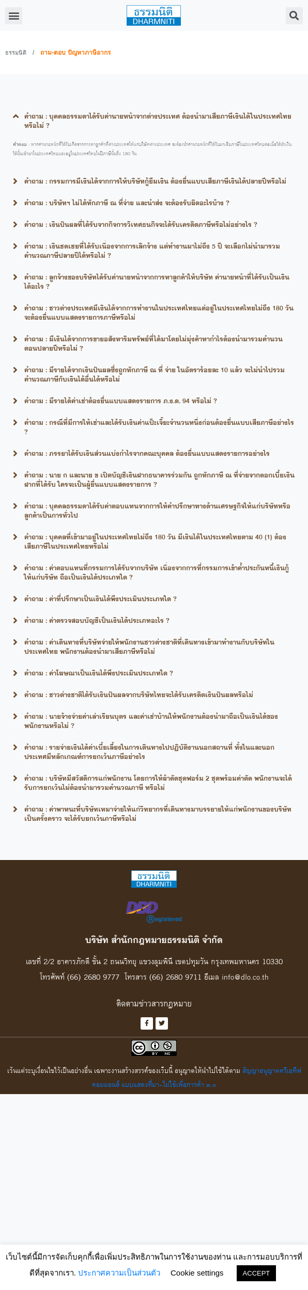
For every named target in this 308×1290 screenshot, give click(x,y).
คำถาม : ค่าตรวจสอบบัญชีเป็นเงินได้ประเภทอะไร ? (97, 620)
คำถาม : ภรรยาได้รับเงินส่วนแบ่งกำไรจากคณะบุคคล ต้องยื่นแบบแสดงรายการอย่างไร (147, 453)
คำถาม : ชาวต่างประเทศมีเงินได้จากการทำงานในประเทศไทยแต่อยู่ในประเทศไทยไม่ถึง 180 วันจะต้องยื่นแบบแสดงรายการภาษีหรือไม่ (159, 312)
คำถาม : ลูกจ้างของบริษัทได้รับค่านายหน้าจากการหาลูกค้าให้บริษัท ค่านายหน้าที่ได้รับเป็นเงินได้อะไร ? (156, 281)
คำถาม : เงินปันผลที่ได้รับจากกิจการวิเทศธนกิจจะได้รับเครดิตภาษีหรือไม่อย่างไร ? (140, 224)
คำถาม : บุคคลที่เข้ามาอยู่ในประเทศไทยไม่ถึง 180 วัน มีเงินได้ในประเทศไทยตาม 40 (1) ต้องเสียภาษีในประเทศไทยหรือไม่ (155, 541)
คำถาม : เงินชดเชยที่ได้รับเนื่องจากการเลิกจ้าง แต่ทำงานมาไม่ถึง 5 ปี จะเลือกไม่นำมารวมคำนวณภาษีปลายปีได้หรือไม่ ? (152, 250)
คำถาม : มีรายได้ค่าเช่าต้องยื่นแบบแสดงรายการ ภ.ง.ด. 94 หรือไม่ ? (120, 400)
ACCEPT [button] (256, 1273)
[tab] (154, 120)
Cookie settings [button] (197, 1272)
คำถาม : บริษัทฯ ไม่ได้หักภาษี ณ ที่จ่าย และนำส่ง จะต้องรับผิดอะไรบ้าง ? (126, 202)
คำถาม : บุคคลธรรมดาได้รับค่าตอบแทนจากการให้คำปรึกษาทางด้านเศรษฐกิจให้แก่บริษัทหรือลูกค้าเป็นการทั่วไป (157, 510)
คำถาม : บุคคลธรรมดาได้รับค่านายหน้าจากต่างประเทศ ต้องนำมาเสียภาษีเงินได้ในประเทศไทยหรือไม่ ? (157, 120)
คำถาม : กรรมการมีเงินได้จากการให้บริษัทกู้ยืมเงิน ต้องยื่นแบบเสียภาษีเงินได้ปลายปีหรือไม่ (155, 181)
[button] (13, 15)
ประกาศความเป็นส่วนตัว (119, 1272)
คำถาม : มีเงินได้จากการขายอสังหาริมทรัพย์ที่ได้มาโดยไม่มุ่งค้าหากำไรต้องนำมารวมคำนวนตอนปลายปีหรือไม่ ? (153, 343)
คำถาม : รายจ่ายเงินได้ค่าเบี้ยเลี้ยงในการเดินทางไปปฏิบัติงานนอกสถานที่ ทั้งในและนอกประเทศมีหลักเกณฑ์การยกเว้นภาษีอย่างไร (149, 751)
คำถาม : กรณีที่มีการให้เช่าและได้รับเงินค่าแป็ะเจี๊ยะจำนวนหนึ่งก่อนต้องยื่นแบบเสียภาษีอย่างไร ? (159, 427)
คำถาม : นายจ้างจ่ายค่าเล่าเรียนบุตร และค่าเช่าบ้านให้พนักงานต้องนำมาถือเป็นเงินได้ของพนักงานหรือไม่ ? (151, 720)
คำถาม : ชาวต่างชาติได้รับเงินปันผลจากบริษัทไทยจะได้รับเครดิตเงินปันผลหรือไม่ (138, 694)
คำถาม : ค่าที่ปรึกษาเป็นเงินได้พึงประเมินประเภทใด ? (100, 598)
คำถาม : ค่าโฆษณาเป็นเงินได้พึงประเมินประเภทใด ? (98, 673)
